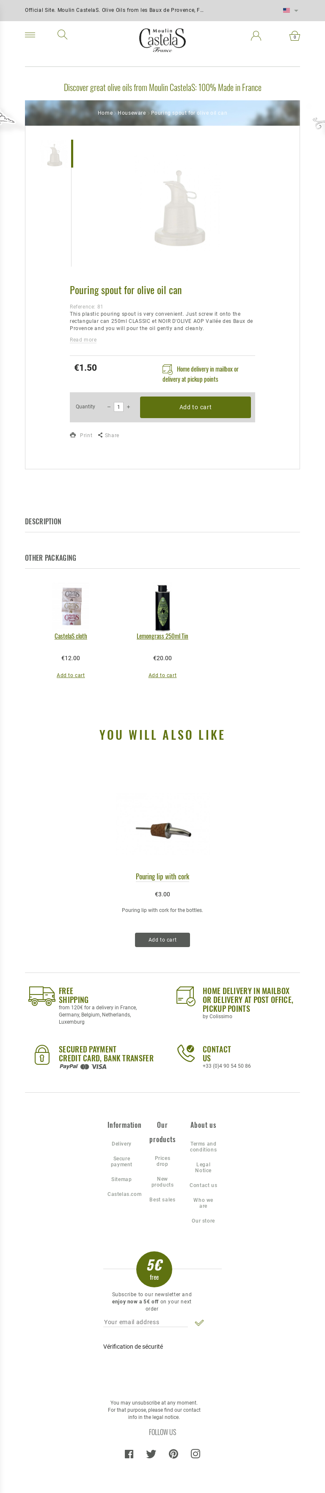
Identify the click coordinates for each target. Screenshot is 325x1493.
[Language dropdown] (290, 10)
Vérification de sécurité (133, 1346)
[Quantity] (119, 407)
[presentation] (160, 1371)
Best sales (162, 1200)
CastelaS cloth (71, 635)
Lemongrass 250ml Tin (162, 635)
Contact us (203, 1185)
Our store (203, 1221)
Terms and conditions (203, 1147)
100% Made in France (230, 87)
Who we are (203, 1203)
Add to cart (195, 407)
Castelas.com (121, 1194)
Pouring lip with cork (162, 876)
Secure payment (121, 1162)
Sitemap (121, 1179)
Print (81, 435)
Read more (83, 340)
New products (162, 1182)
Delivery (122, 1144)
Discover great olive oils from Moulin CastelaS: (130, 87)
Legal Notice (203, 1167)
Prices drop (163, 1161)
